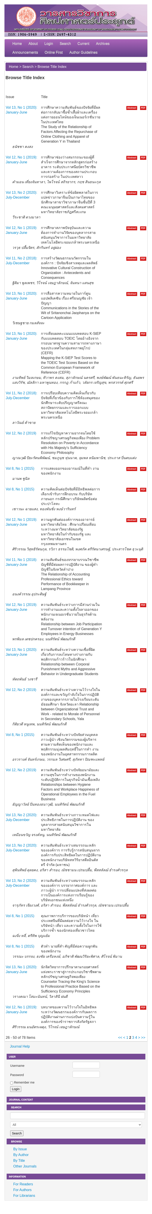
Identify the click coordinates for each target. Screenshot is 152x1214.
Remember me (24, 1082)
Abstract (131, 108)
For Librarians (24, 1195)
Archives (103, 43)
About (33, 43)
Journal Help (20, 1046)
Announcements (25, 52)
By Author (21, 1155)
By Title (19, 1160)
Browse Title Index (52, 67)
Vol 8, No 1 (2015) (20, 468)
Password (17, 1075)
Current (83, 43)
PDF (143, 108)
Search (65, 43)
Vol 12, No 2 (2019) (21, 433)
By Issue (20, 1149)
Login (48, 43)
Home (17, 43)
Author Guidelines (83, 52)
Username (17, 1065)
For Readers (23, 1184)
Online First (54, 52)
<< (120, 1037)
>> (143, 1037)
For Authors (22, 1190)
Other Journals (25, 1166)
